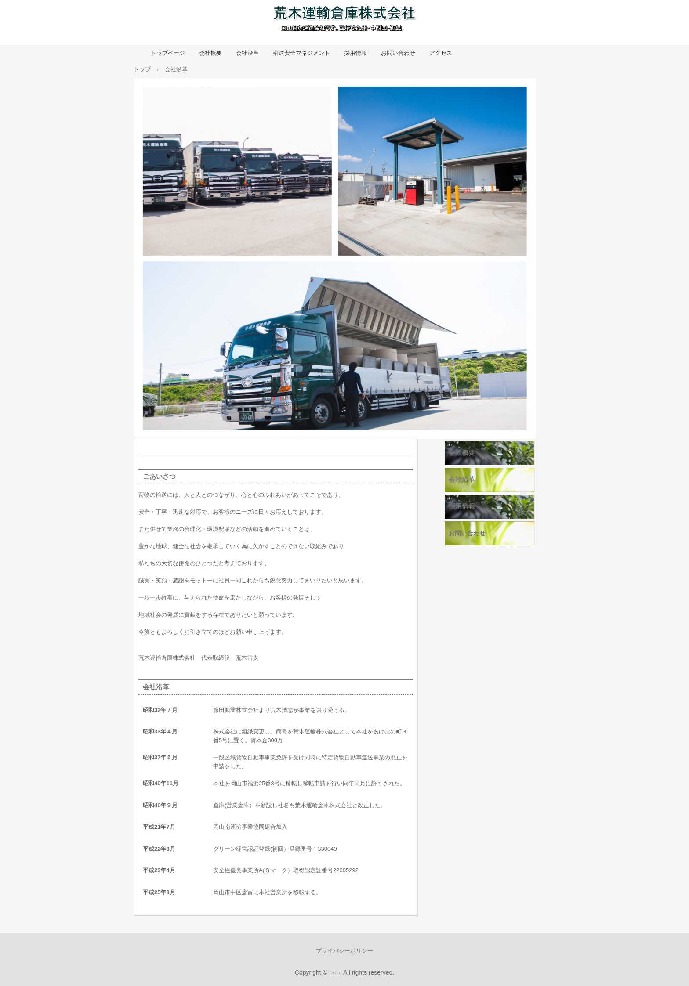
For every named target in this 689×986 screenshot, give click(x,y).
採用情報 (355, 53)
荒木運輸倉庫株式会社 (344, 21)
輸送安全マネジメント (301, 53)
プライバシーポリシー (344, 950)
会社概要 (210, 53)
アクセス (440, 53)
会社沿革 (247, 53)
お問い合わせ (398, 53)
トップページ (168, 53)
